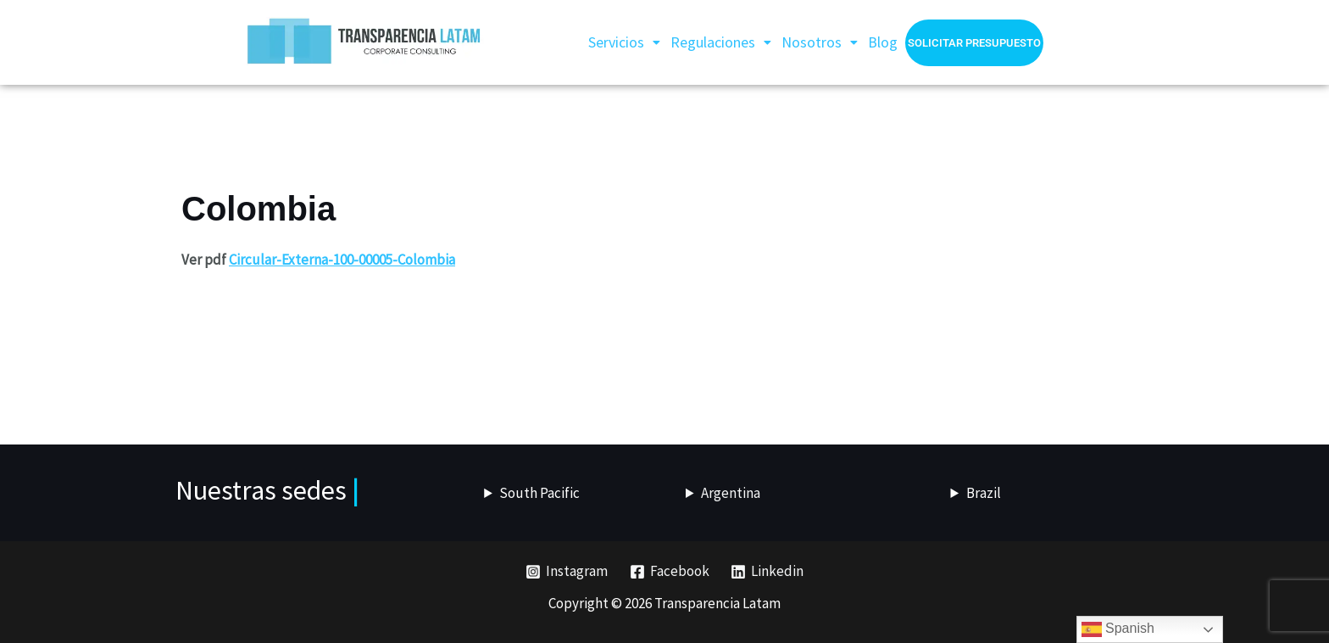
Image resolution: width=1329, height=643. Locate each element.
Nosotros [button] (819, 42)
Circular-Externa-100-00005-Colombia (342, 259)
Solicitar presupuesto (974, 42)
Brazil (983, 493)
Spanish (1118, 629)
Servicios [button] (624, 42)
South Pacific (539, 493)
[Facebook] (669, 571)
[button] (624, 42)
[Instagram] (567, 571)
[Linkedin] (767, 571)
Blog (883, 42)
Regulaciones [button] (720, 42)
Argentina (730, 493)
